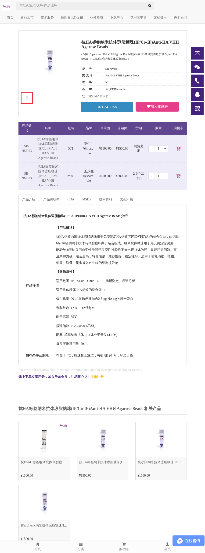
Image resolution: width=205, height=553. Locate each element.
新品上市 (27, 17)
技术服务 (47, 17)
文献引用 (160, 17)
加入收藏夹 (157, 106)
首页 (10, 17)
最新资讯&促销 (72, 17)
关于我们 (180, 17)
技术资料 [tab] (105, 199)
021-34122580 (107, 107)
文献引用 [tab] (126, 199)
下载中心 (116, 17)
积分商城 (96, 17)
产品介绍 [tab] (28, 199)
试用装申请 (138, 17)
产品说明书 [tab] (51, 199)
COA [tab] (71, 199)
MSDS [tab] (86, 199)
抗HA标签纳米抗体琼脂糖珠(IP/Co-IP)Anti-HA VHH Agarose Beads (47, 148)
